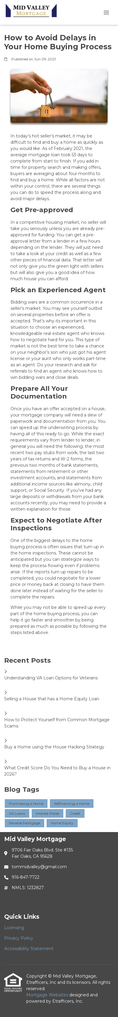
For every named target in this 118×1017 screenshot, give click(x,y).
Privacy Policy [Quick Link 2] (18, 938)
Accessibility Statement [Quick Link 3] (28, 948)
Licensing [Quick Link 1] (14, 927)
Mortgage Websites (47, 995)
